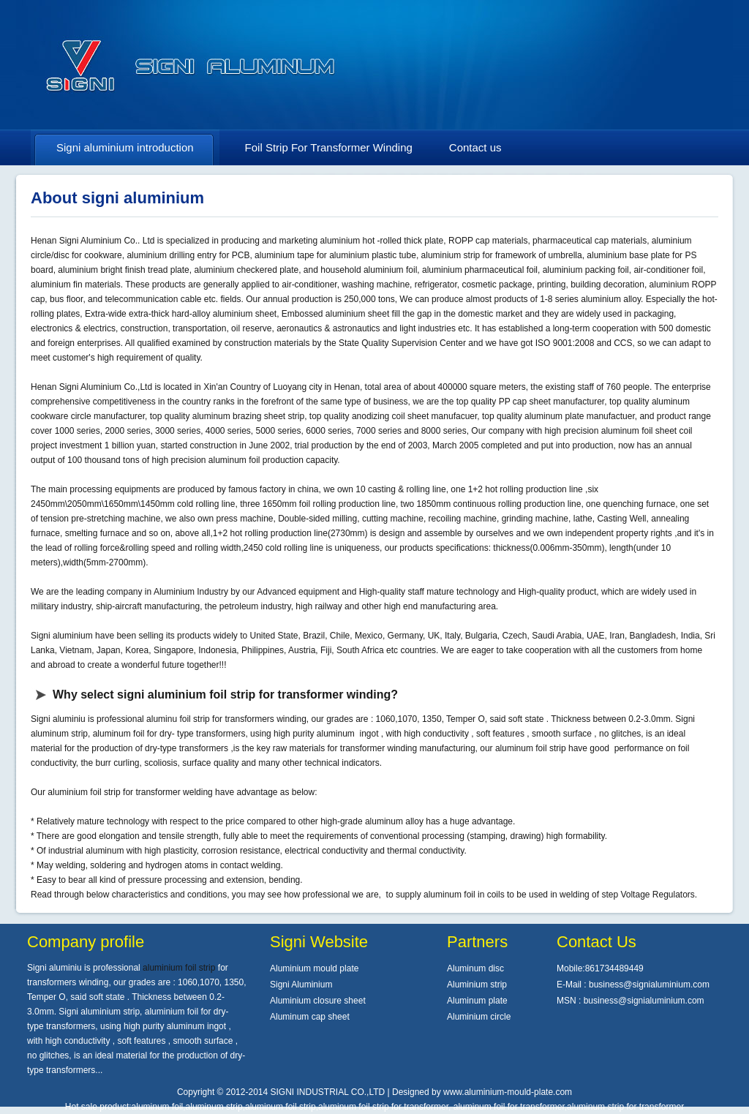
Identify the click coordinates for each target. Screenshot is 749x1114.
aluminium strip (451, 255)
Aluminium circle (479, 1017)
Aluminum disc (475, 968)
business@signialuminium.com (644, 1001)
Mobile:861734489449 (600, 968)
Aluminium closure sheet (318, 1001)
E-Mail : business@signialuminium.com (633, 984)
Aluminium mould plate (314, 968)
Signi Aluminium (301, 984)
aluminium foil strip (84, 792)
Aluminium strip (477, 984)
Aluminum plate (477, 1001)
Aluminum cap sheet (310, 1017)
